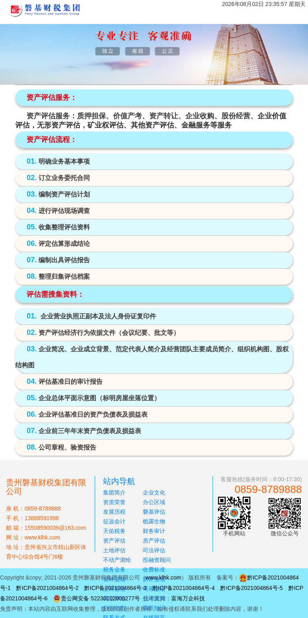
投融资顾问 (157, 560)
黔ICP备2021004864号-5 (251, 588)
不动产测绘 (117, 560)
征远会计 (114, 521)
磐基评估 (154, 512)
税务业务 (114, 569)
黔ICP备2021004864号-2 (47, 588)
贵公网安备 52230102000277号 (100, 598)
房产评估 (154, 540)
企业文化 (154, 492)
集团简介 (114, 492)
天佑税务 (114, 531)
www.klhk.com (163, 577)
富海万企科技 (188, 598)
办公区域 (154, 502)
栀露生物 (154, 521)
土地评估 (114, 550)
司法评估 (154, 550)
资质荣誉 (114, 502)
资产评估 (114, 540)
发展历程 (114, 512)
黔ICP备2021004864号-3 (115, 588)
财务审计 (154, 531)
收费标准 (154, 569)
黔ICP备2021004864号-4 (183, 588)
